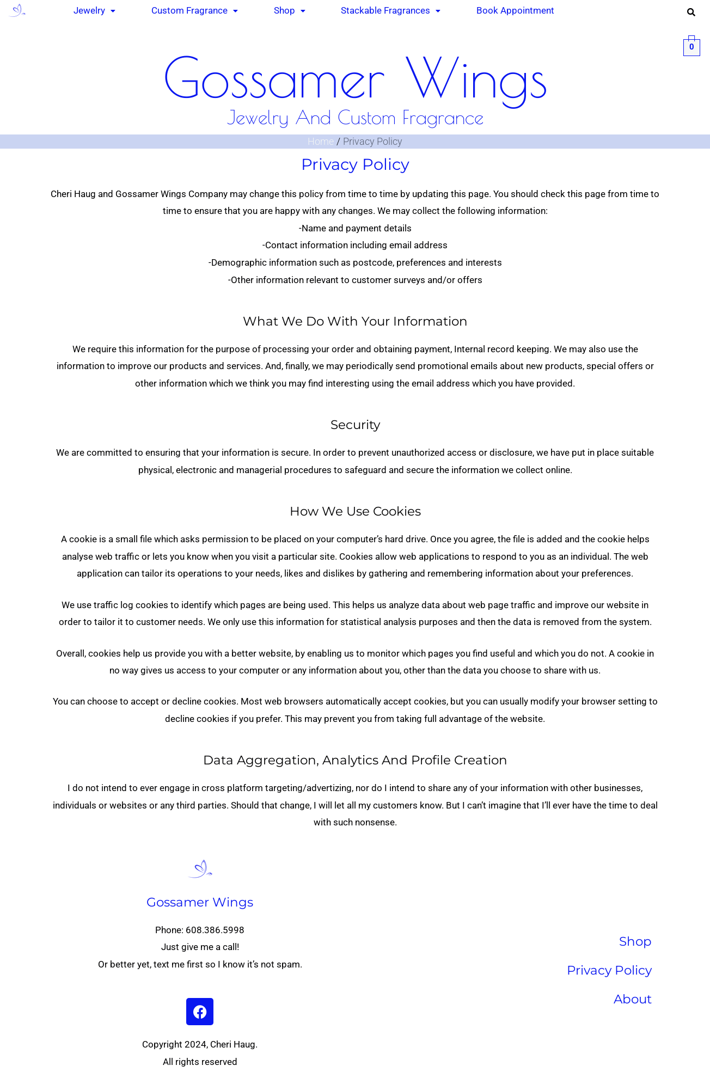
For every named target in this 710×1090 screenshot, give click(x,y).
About (633, 999)
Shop (635, 941)
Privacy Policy (609, 970)
